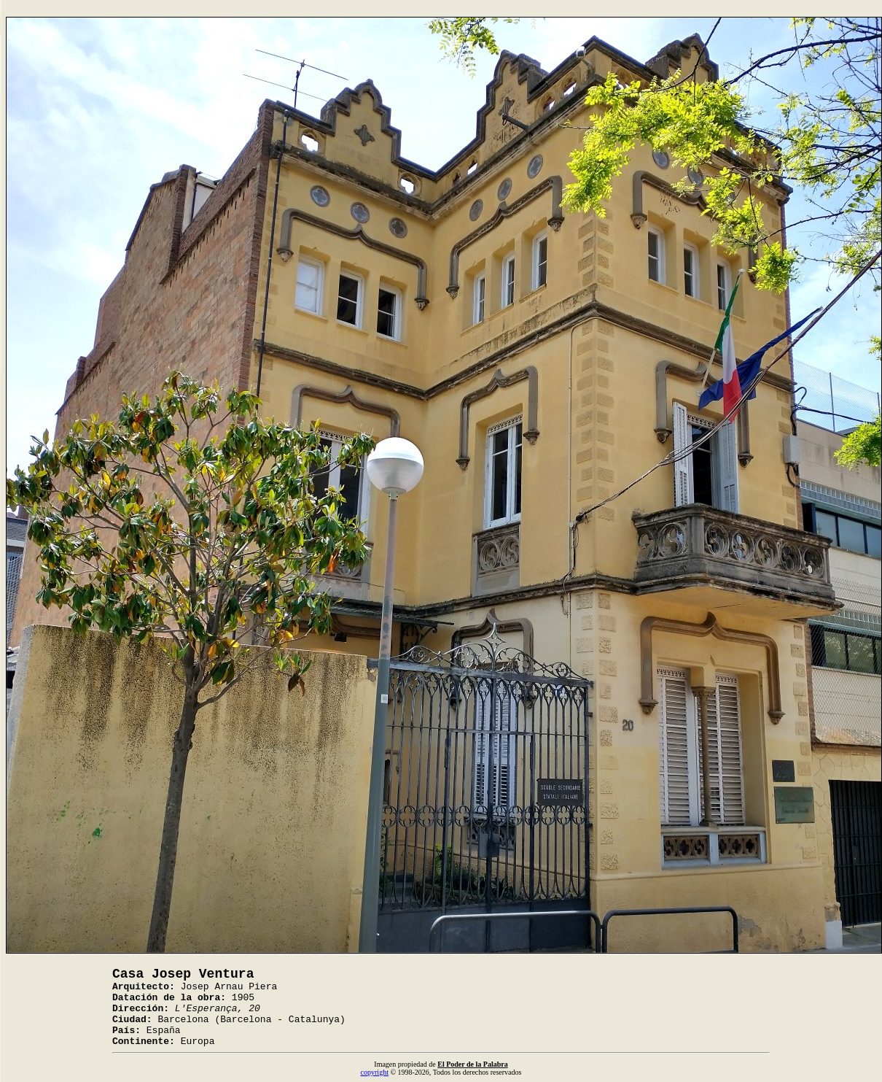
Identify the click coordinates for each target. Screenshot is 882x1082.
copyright (375, 1072)
